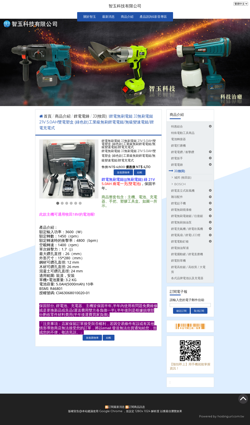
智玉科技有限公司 (125, 6)
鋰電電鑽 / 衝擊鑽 (182, 152)
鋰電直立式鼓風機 (183, 190)
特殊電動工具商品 (183, 133)
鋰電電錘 (177, 164)
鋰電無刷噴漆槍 (181, 210)
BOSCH (180, 184)
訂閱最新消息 (116, 407)
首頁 (48, 116)
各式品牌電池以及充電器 (187, 278)
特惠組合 (177, 126)
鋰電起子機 (178, 203)
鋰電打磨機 (178, 145)
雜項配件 (177, 197)
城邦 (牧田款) (183, 177)
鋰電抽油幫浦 (180, 248)
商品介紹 (63, 116)
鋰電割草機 (178, 260)
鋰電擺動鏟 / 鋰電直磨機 (187, 254)
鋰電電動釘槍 (180, 241)
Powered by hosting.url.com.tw (221, 416)
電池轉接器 (178, 139)
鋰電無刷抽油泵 (181, 222)
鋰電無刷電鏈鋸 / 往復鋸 (187, 216)
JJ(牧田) (179, 171)
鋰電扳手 (177, 158)
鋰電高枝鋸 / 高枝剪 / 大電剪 (188, 269)
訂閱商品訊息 (137, 407)
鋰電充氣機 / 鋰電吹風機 (187, 229)
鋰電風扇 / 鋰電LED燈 (185, 235)
